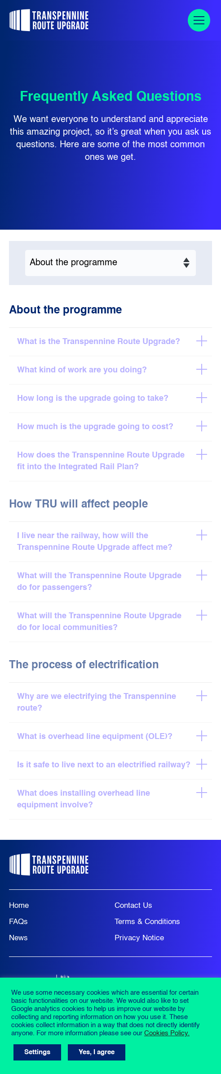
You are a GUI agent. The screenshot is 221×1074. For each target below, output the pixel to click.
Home (19, 906)
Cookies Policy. (167, 1033)
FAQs (18, 922)
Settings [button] (37, 1052)
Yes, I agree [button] (97, 1052)
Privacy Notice (139, 938)
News (18, 938)
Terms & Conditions (147, 922)
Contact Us (133, 906)
